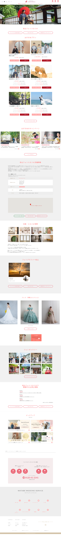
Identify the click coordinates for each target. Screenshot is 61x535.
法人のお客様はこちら (24, 520)
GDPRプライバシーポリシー (25, 528)
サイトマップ (16, 520)
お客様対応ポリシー (46, 528)
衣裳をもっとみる (31, 328)
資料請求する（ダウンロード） (46, 32)
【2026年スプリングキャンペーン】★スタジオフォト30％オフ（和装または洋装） (34, 390)
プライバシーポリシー (14, 528)
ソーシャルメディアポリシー (36, 528)
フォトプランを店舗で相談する (15, 32)
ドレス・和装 (37, 3)
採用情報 (9, 523)
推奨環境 (16, 523)
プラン (28, 3)
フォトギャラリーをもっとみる (30, 376)
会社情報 (9, 520)
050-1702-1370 (30, 32)
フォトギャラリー (32, 3)
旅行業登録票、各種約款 (25, 523)
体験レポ (41, 3)
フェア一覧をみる (31, 154)
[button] (30, 204)
